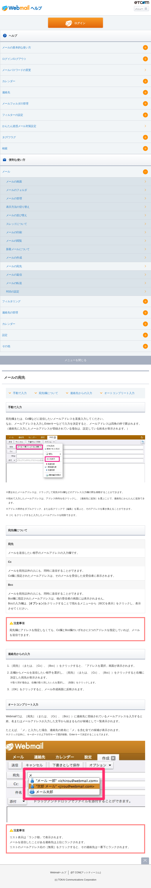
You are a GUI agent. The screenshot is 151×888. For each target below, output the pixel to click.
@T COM (141, 2)
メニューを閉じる (75, 360)
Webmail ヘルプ (22, 8)
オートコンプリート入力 (119, 393)
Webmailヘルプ (58, 872)
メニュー (139, 9)
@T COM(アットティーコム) (85, 872)
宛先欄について (48, 393)
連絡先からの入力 (81, 393)
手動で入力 (20, 393)
